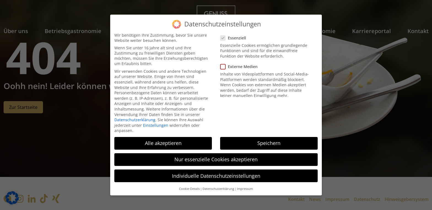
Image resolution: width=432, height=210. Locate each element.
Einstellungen (155, 125)
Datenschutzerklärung (134, 119)
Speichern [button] (268, 143)
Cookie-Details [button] (189, 189)
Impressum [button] (245, 189)
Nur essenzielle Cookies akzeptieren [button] (216, 159)
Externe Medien (240, 66)
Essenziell (235, 38)
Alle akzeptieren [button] (163, 143)
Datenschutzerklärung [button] (218, 189)
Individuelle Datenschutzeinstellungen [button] (216, 176)
